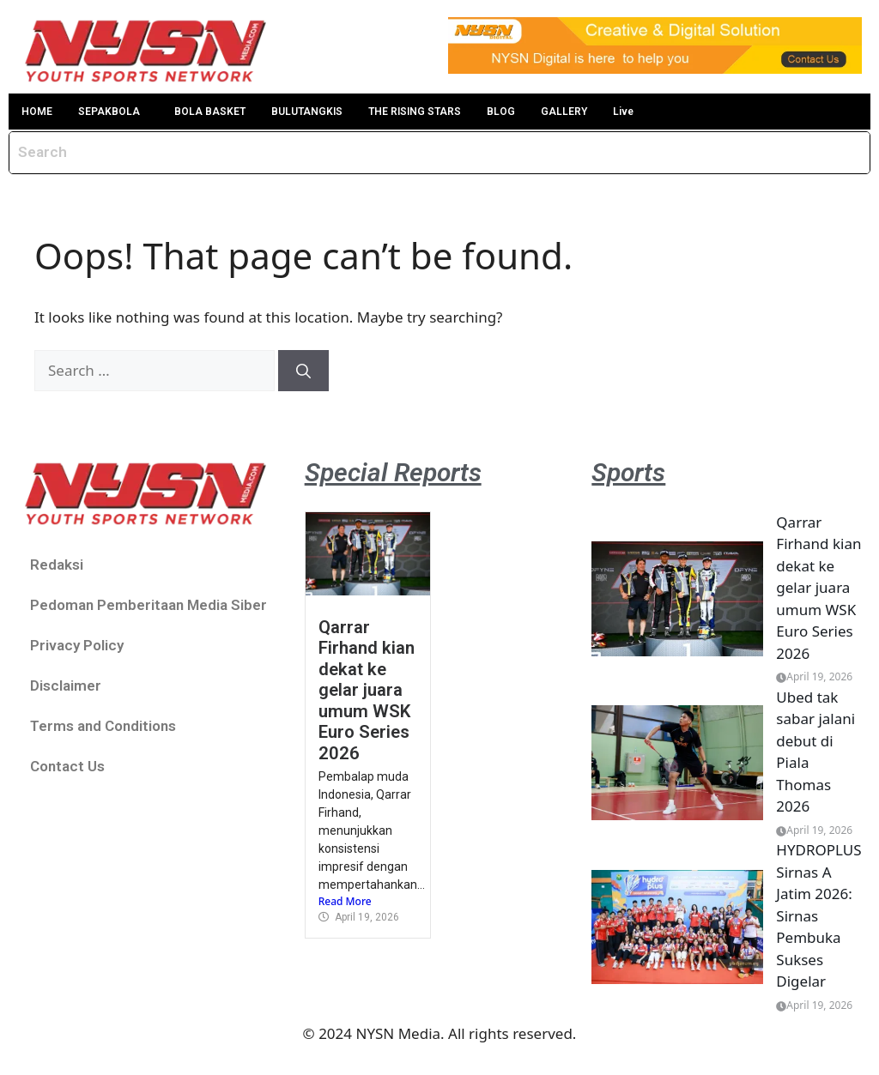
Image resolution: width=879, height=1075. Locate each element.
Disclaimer (65, 685)
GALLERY (564, 112)
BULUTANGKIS (307, 112)
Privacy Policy (77, 645)
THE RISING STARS (414, 112)
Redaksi (56, 564)
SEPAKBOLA (109, 112)
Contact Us (67, 766)
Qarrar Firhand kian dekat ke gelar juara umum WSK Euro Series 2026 (366, 690)
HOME (36, 112)
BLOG (501, 112)
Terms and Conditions (103, 725)
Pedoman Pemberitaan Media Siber (148, 604)
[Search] (303, 370)
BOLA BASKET (210, 112)
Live (623, 112)
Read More (345, 901)
